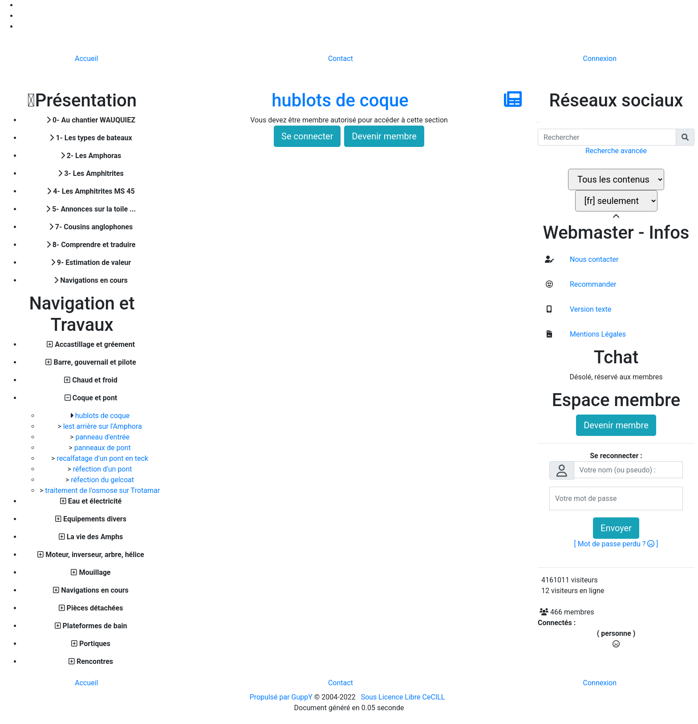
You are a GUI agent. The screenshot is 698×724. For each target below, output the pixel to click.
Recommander (592, 284)
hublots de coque (102, 415)
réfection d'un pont (102, 469)
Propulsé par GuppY (282, 697)
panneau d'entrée (102, 437)
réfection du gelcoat (102, 480)
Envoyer (616, 528)
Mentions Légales (597, 334)
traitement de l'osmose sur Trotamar (102, 490)
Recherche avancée (616, 150)
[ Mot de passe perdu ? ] (616, 544)
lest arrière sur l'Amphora (102, 426)
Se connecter (307, 136)
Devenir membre (384, 136)
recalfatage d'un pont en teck (102, 458)
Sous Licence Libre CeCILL (404, 697)
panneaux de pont (102, 447)
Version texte (589, 309)
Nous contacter (593, 259)
